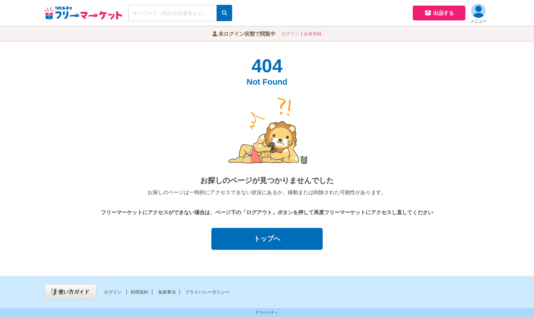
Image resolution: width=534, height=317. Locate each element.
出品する (439, 13)
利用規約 (139, 292)
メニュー (478, 13)
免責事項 (167, 292)
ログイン (290, 33)
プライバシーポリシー (207, 292)
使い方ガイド (70, 292)
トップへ (267, 238)
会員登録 (313, 33)
